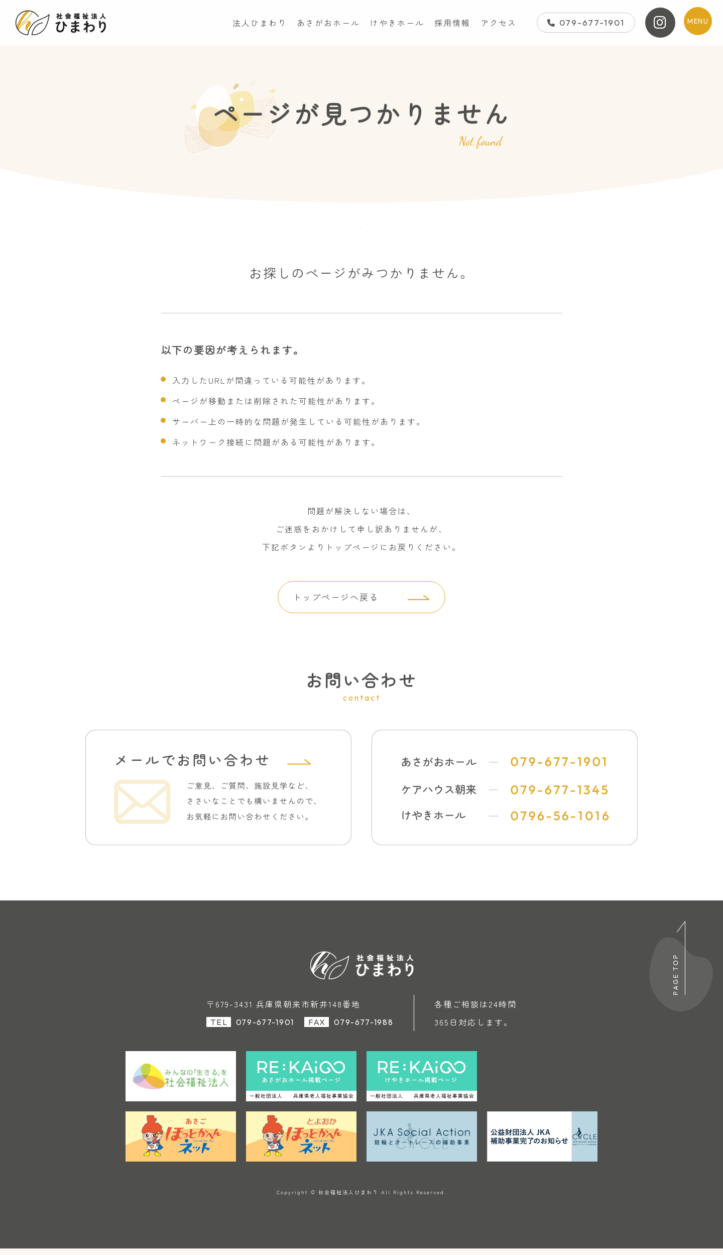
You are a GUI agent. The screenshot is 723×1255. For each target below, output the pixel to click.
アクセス (498, 23)
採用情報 (452, 23)
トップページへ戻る (334, 602)
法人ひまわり (259, 23)
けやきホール (397, 23)
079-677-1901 (586, 22)
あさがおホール (328, 23)
